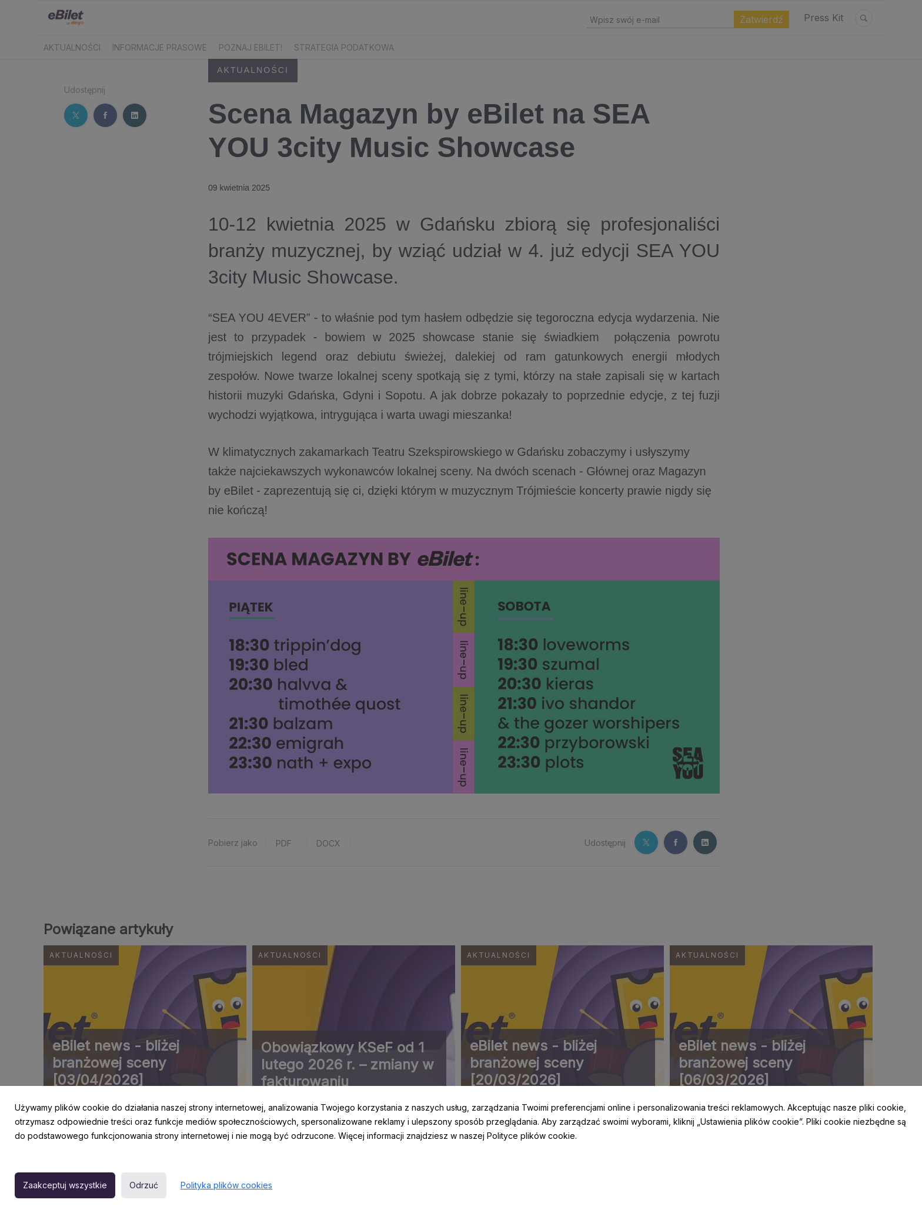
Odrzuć (143, 1185)
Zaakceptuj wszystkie (65, 1185)
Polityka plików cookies (226, 1185)
